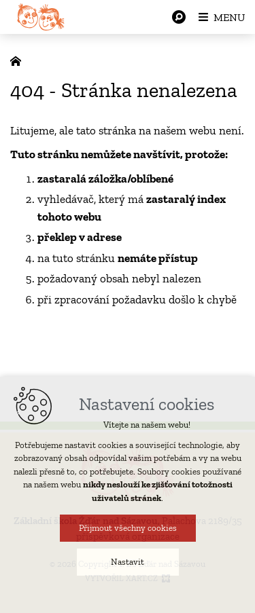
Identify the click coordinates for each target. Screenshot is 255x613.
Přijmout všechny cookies (128, 528)
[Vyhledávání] (179, 17)
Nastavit (127, 562)
